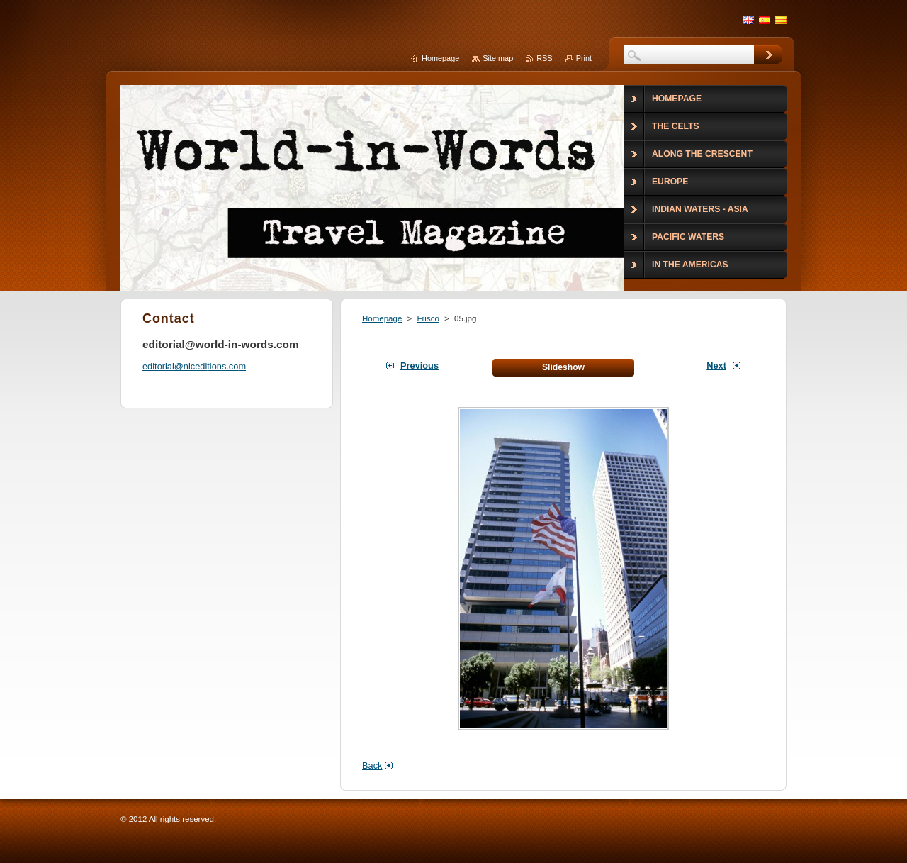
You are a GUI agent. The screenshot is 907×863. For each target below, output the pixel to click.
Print (584, 58)
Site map (498, 58)
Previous (419, 365)
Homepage (382, 318)
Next (716, 365)
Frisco (428, 318)
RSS (544, 58)
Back (372, 765)
